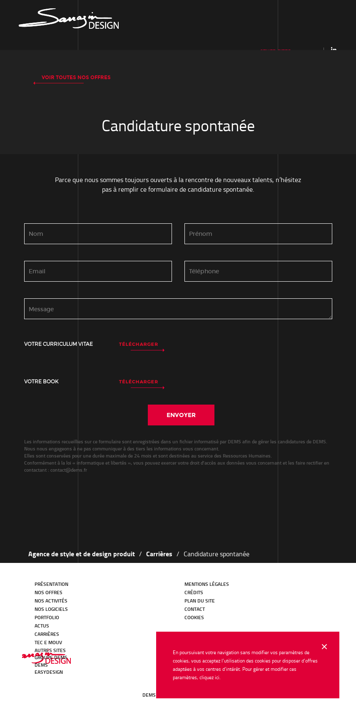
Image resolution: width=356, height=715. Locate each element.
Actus (42, 625)
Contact (194, 608)
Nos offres (48, 592)
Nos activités (51, 600)
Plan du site (199, 600)
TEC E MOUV (48, 642)
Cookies (194, 617)
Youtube (75, 687)
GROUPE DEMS (51, 657)
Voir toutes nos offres (76, 77)
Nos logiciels (51, 608)
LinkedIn (40, 687)
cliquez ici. (210, 677)
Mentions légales (206, 584)
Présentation (51, 584)
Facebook (63, 687)
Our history (69, 18)
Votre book (41, 381)
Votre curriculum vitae (58, 344)
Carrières (159, 553)
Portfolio (47, 617)
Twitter (52, 687)
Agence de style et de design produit (81, 553)
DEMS (41, 664)
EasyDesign (49, 671)
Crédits (193, 592)
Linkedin (333, 49)
